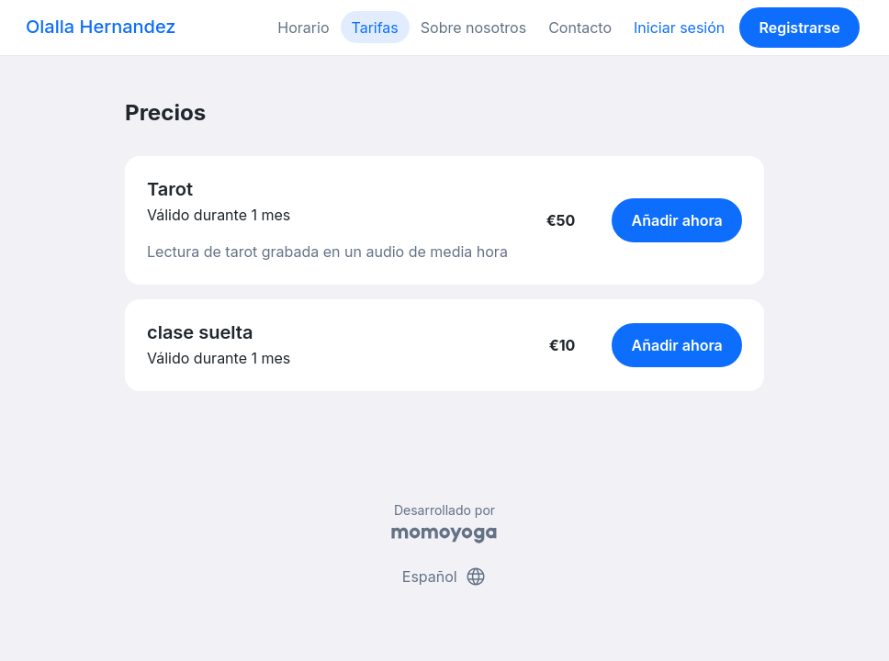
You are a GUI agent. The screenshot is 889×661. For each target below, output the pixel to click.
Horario (303, 27)
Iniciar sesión (679, 27)
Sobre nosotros (473, 27)
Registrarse (799, 27)
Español (444, 577)
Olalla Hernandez (101, 27)
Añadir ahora (677, 220)
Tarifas (375, 27)
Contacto (580, 27)
